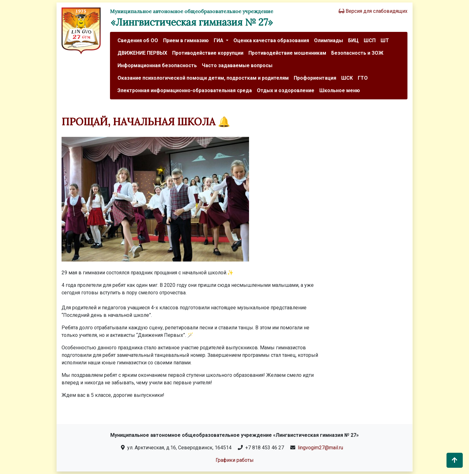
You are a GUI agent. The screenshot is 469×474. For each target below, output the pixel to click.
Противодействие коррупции (207, 53)
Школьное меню (339, 90)
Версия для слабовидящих (373, 11)
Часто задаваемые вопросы (237, 65)
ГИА (219, 40)
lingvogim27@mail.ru (320, 448)
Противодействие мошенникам (287, 53)
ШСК (347, 78)
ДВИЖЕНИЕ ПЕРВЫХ (142, 53)
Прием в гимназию (186, 40)
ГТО (363, 78)
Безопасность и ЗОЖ (357, 53)
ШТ (385, 40)
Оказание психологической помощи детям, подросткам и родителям (203, 78)
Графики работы (235, 460)
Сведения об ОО (137, 40)
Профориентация (315, 78)
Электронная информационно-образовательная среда (184, 90)
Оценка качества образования (271, 40)
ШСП (370, 40)
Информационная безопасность (157, 65)
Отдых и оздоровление (285, 90)
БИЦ (353, 40)
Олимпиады (328, 40)
